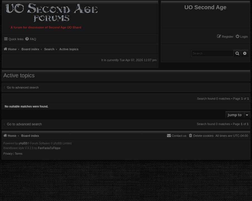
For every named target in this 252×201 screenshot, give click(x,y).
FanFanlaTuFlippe (49, 148)
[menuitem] (241, 36)
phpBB (23, 143)
